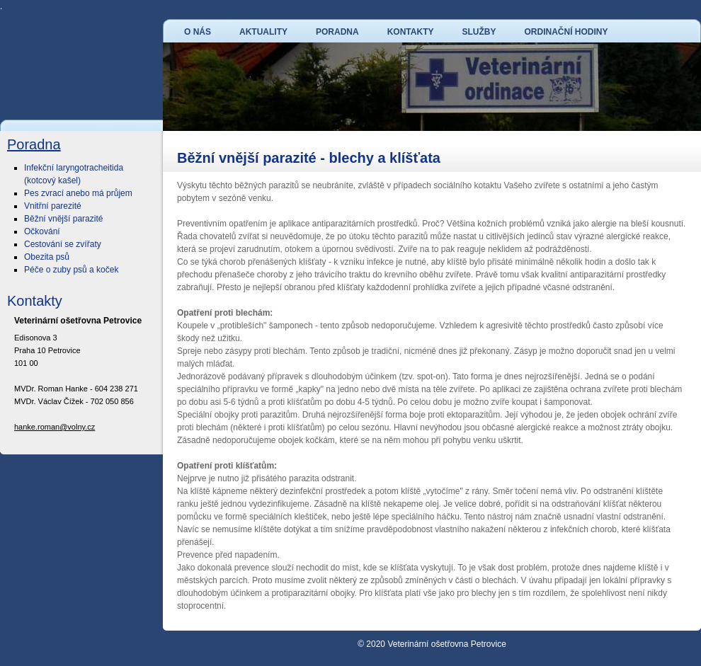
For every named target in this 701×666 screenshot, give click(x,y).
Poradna (34, 144)
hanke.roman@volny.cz (54, 427)
